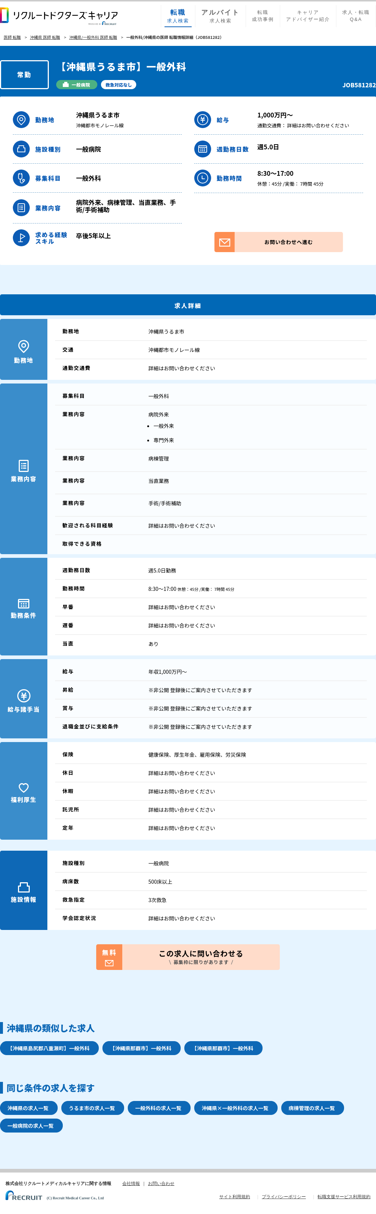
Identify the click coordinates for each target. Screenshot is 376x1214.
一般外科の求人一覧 (158, 1108)
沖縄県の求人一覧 (27, 1108)
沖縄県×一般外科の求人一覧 (235, 1108)
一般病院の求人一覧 (30, 1125)
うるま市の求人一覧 (92, 1108)
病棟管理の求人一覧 (312, 1108)
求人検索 (178, 15)
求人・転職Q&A (356, 16)
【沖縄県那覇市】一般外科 (140, 1048)
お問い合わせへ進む (263, 242)
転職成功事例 (263, 16)
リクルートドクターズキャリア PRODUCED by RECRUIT (59, 16)
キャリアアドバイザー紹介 (308, 16)
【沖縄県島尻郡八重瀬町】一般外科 (48, 1048)
